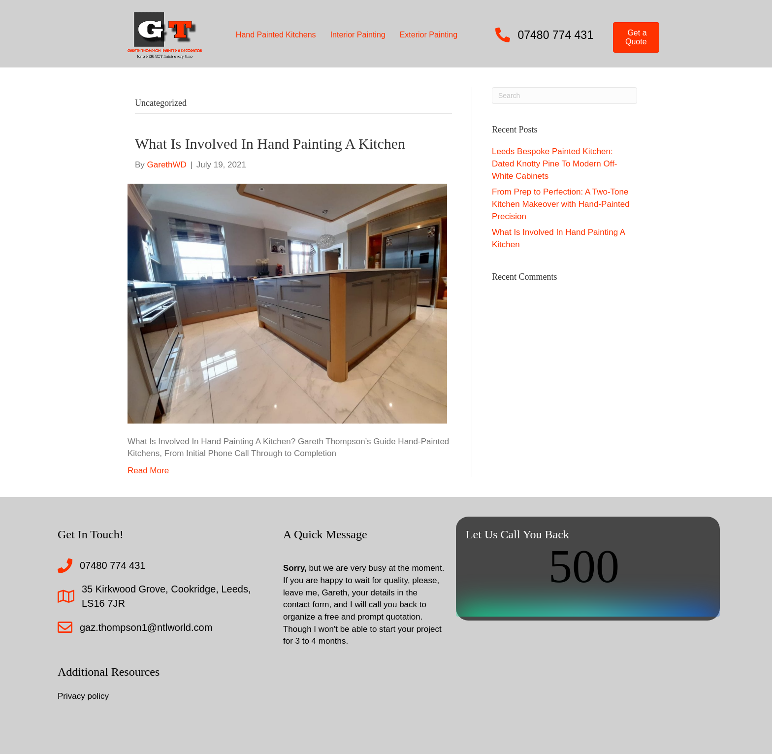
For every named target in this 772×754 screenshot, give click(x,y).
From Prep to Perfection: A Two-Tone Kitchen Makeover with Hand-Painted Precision (561, 204)
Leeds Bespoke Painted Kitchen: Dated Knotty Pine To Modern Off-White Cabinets (554, 163)
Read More (148, 470)
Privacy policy (83, 696)
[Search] (564, 95)
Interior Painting (358, 35)
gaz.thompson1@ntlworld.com (146, 627)
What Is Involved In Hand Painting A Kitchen (270, 143)
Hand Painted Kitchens (276, 35)
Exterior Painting (428, 35)
